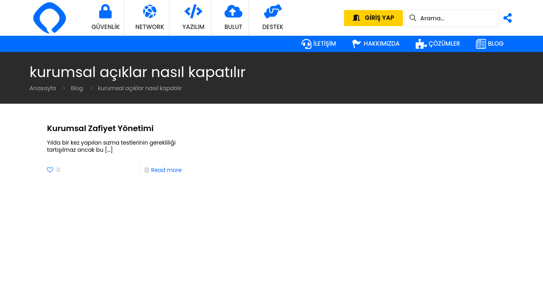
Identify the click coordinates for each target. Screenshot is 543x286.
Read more (166, 170)
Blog (77, 88)
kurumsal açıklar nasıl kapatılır (140, 88)
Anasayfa (43, 88)
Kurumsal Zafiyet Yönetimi (100, 128)
